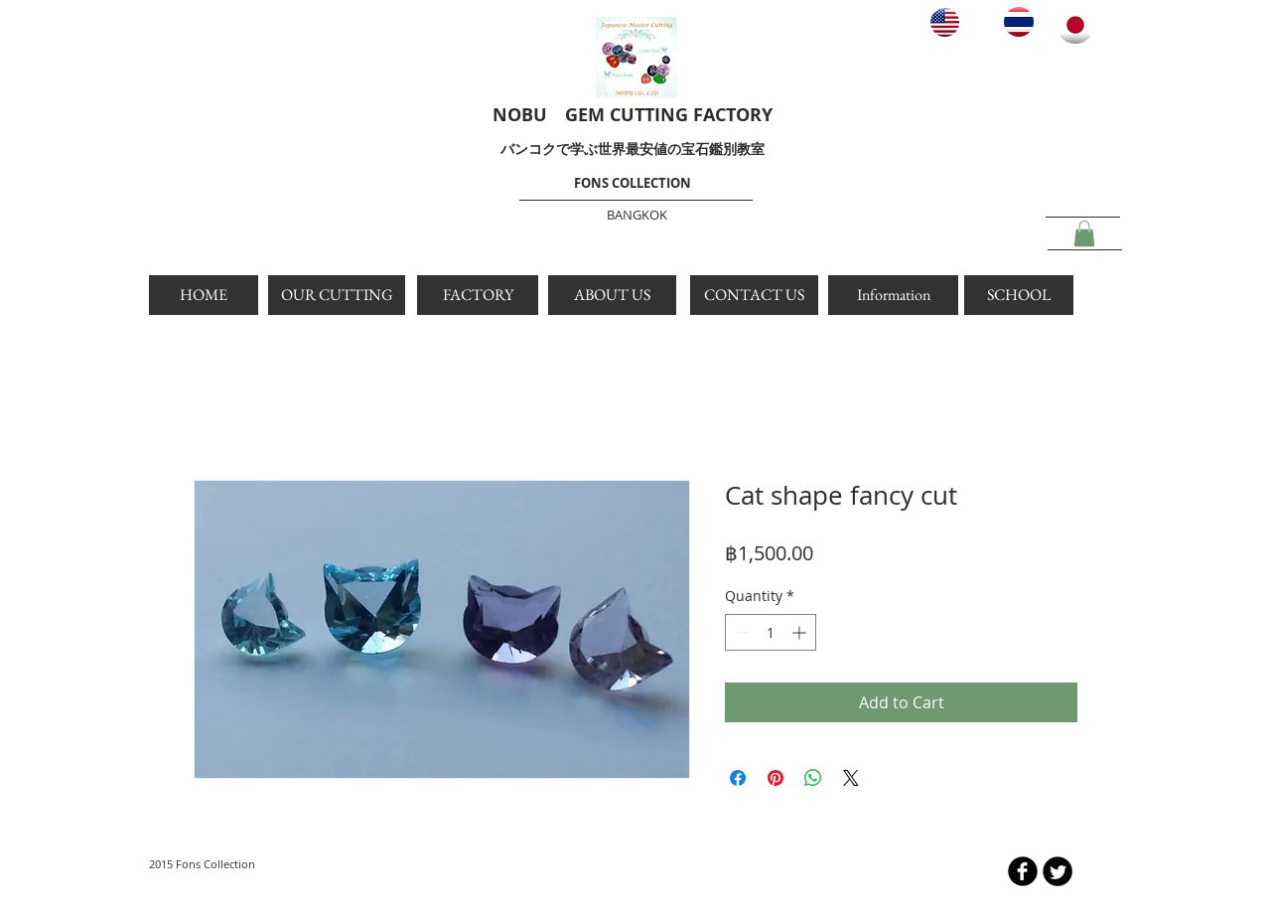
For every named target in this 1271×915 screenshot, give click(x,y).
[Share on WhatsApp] (813, 778)
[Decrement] (740, 632)
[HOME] (203, 295)
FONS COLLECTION (632, 183)
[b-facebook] (1023, 871)
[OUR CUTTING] (336, 295)
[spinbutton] (770, 632)
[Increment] (800, 632)
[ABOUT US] (612, 295)
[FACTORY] (477, 295)
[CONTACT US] (754, 295)
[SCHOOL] (1018, 295)
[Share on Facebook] (738, 778)
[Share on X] (851, 778)
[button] (1084, 233)
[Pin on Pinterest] (775, 778)
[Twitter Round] (1057, 871)
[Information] (893, 295)
